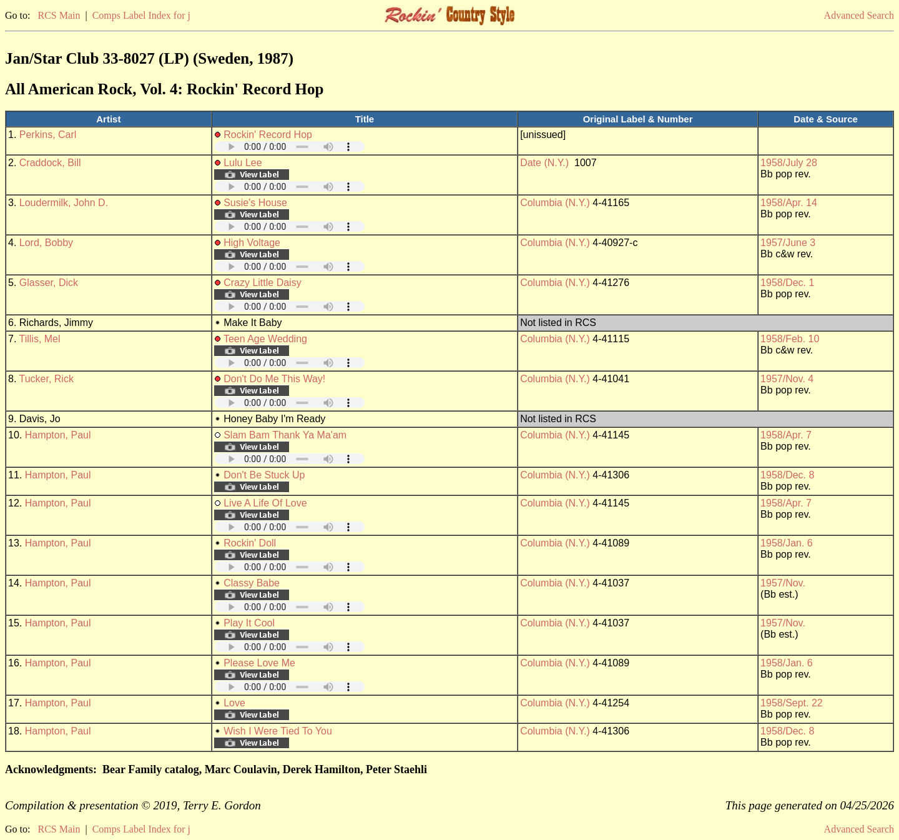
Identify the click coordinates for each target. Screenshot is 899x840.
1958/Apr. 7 (786, 435)
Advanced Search (859, 15)
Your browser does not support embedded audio (290, 146)
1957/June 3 (787, 242)
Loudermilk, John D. (63, 202)
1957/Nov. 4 (786, 378)
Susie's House (255, 202)
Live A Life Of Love (265, 503)
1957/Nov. (782, 583)
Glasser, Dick (48, 282)
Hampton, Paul (58, 435)
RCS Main (58, 15)
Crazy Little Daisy (262, 282)
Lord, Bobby (46, 242)
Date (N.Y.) (544, 162)
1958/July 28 (788, 162)
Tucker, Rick (46, 378)
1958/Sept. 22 (791, 703)
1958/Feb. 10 (789, 339)
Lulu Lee (243, 162)
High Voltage (252, 242)
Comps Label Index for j (141, 15)
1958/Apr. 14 (788, 202)
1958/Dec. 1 (787, 282)
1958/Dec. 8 (787, 475)
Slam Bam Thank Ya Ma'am (285, 435)
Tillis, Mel (40, 339)
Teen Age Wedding (265, 339)
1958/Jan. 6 (786, 543)
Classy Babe (252, 583)
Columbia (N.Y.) (555, 202)
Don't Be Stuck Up (264, 475)
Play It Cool (249, 623)
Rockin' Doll (250, 543)
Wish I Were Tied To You (278, 731)
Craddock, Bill (50, 162)
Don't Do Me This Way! (274, 378)
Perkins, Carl (48, 134)
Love (234, 703)
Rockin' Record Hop (268, 134)
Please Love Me (259, 663)
